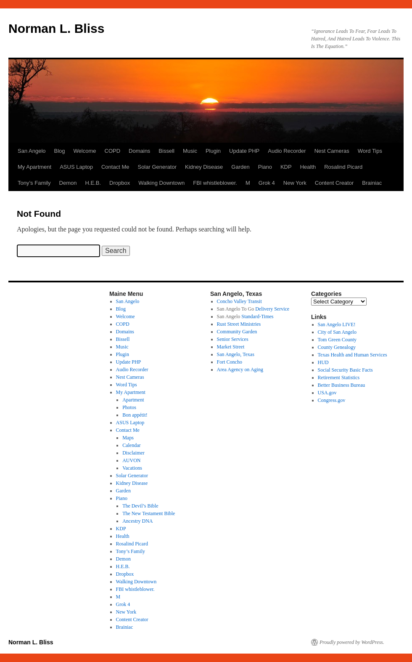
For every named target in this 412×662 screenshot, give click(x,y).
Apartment (133, 400)
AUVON (131, 460)
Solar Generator (157, 167)
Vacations (132, 468)
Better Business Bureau (341, 385)
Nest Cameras (331, 151)
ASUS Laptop (76, 167)
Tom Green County (337, 340)
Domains (139, 151)
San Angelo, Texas (235, 354)
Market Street (231, 347)
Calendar (131, 445)
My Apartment (34, 167)
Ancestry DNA (137, 521)
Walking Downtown (161, 183)
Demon (68, 183)
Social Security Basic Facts (345, 370)
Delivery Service (272, 309)
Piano (265, 167)
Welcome (85, 151)
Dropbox (119, 183)
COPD (113, 151)
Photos (129, 407)
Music (190, 151)
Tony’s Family (34, 183)
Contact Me (115, 167)
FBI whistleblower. (215, 183)
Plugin (213, 151)
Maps (128, 438)
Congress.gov (332, 400)
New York (294, 183)
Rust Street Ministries (239, 324)
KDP (286, 167)
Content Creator (334, 183)
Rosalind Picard (343, 167)
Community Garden (237, 332)
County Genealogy (337, 347)
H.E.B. (93, 183)
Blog (59, 151)
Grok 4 (267, 183)
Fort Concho (229, 362)
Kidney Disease (204, 167)
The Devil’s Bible (140, 506)
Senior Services (232, 339)
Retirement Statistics (339, 377)
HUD (323, 362)
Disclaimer (133, 453)
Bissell (166, 151)
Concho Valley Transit (239, 301)
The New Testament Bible (148, 513)
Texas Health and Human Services (352, 355)
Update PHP (244, 151)
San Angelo (32, 151)
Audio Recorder (287, 151)
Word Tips (370, 151)
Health (308, 167)
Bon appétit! (135, 415)
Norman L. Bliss (56, 28)
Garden (240, 167)
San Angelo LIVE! (337, 324)
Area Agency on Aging (240, 369)
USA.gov (327, 393)
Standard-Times (257, 316)
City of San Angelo (337, 332)
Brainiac (372, 183)
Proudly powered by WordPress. (352, 642)
